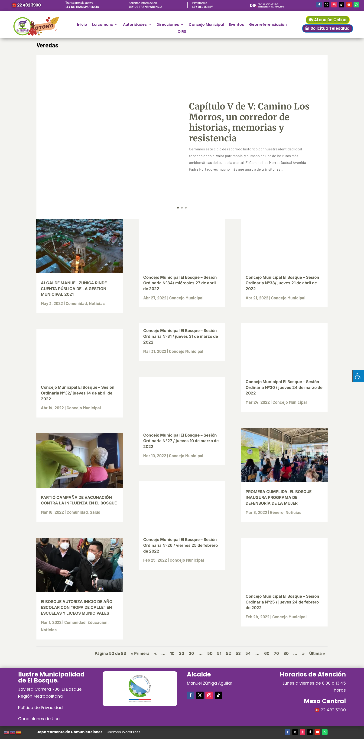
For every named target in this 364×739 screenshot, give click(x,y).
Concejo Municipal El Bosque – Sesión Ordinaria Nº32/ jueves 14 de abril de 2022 (77, 393)
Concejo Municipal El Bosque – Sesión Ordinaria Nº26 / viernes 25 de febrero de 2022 (180, 545)
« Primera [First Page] (140, 653)
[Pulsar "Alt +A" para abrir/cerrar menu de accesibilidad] (358, 376)
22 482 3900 (333, 709)
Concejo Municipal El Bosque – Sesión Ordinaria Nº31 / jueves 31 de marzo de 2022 (180, 336)
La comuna (102, 25)
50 (209, 653)
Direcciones (167, 25)
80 (286, 653)
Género (276, 512)
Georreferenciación (268, 25)
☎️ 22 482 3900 (26, 5)
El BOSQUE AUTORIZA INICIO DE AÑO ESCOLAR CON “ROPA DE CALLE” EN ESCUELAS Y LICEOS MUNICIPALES (76, 607)
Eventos (236, 25)
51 (219, 653)
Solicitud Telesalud (330, 28)
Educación (97, 622)
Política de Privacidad (40, 707)
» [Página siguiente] (303, 653)
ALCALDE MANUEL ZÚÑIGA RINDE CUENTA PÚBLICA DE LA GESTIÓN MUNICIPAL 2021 (74, 289)
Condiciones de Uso (39, 719)
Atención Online (330, 20)
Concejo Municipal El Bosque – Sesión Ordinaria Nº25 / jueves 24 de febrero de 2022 (282, 602)
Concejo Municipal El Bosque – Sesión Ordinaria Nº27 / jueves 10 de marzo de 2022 (181, 441)
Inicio (82, 25)
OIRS (182, 32)
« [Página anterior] (155, 653)
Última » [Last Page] (317, 653)
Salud (95, 512)
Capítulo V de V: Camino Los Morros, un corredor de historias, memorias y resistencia (249, 122)
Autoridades (135, 25)
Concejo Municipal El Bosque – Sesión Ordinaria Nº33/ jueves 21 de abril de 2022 (282, 283)
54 (248, 653)
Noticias (97, 303)
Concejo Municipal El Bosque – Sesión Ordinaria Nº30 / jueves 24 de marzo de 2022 (284, 387)
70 (276, 653)
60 (266, 653)
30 (191, 653)
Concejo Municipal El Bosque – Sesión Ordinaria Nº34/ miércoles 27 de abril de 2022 (180, 283)
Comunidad (76, 303)
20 (181, 653)
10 (172, 653)
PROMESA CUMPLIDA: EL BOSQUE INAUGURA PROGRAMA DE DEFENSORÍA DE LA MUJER (279, 497)
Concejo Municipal (206, 25)
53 (238, 653)
